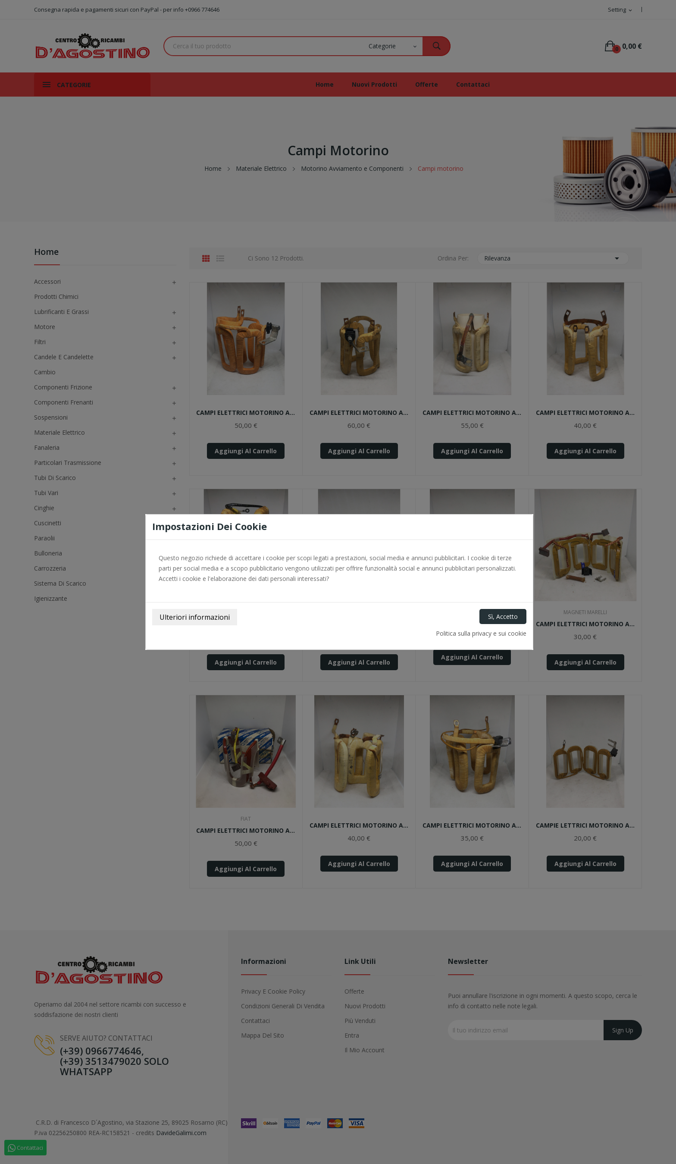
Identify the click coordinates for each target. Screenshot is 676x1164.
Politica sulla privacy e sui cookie (481, 633)
